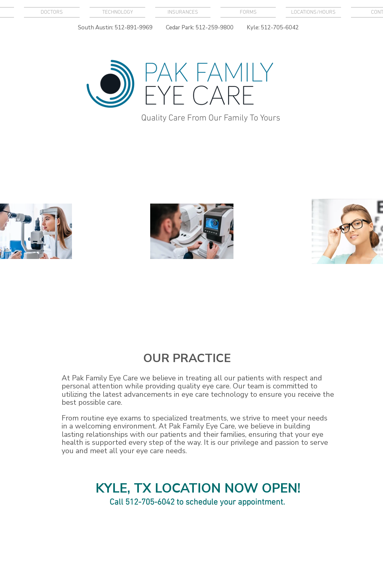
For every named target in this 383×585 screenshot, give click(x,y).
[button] (117, 12)
